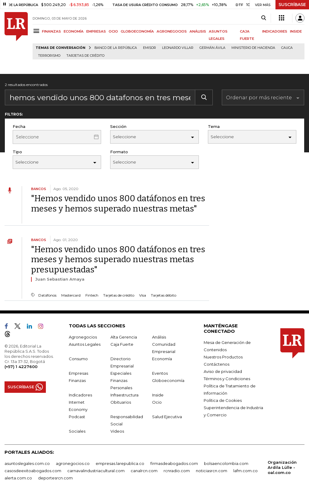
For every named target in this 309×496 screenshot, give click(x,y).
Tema (214, 126)
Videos (117, 431)
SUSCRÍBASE (292, 4)
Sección (118, 126)
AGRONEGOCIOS (172, 31)
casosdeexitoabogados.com (33, 470)
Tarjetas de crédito (85, 56)
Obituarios (120, 402)
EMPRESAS (96, 31)
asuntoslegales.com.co (27, 463)
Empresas (78, 373)
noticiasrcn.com (211, 470)
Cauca (287, 48)
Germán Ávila (212, 48)
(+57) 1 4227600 (21, 366)
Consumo (78, 358)
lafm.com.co (245, 470)
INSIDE (296, 31)
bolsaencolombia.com (226, 463)
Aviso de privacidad (223, 371)
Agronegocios (83, 337)
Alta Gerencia (123, 337)
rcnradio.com (177, 470)
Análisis (159, 337)
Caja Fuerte (121, 344)
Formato (119, 152)
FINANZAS (51, 31)
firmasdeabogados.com (174, 463)
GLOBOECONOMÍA (137, 31)
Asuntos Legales (84, 344)
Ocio (157, 402)
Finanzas (77, 380)
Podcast (77, 416)
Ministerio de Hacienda (253, 48)
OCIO (113, 31)
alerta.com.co (18, 477)
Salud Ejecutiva (167, 416)
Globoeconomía (168, 380)
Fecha (19, 126)
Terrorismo (49, 56)
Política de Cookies (223, 400)
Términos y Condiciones (227, 378)
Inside (158, 395)
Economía (162, 358)
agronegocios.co (73, 463)
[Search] (264, 18)
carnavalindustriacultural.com (96, 470)
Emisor (149, 48)
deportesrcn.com (55, 477)
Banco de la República (115, 48)
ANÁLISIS (198, 31)
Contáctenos (216, 364)
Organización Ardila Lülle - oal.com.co (282, 467)
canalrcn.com (144, 470)
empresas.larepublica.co (120, 463)
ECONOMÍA (74, 31)
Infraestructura (124, 395)
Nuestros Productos (223, 357)
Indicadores (80, 395)
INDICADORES (274, 31)
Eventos (160, 373)
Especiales (120, 373)
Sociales (77, 431)
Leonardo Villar (177, 48)
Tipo (17, 152)
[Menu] (37, 31)
